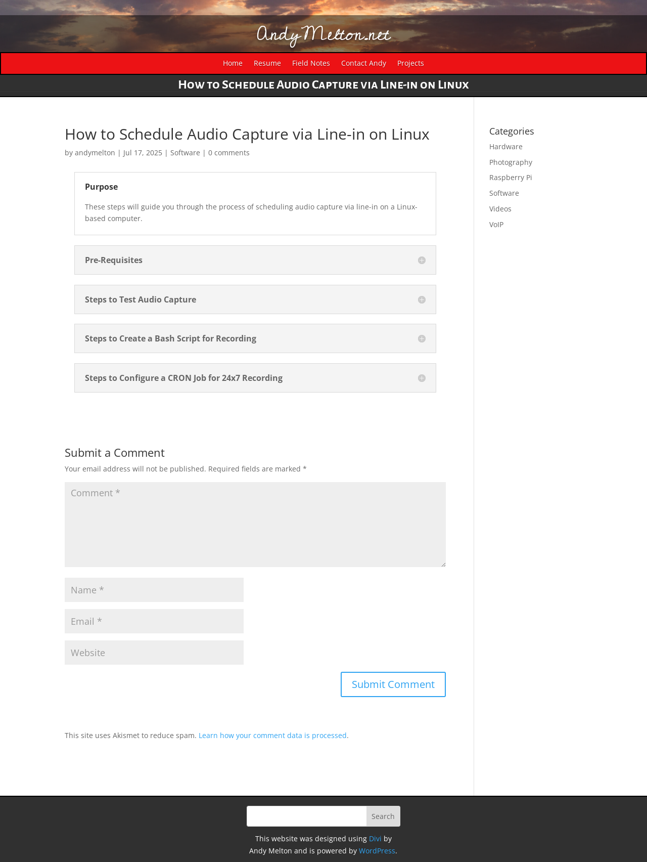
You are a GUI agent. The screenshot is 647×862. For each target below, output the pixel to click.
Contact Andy (363, 64)
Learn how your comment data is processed (273, 735)
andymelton (95, 152)
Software (185, 152)
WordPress (377, 850)
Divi (375, 838)
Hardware (506, 146)
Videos (500, 208)
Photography (510, 162)
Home (233, 64)
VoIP (496, 224)
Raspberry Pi (510, 177)
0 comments (229, 152)
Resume (267, 64)
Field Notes (311, 64)
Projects (410, 64)
